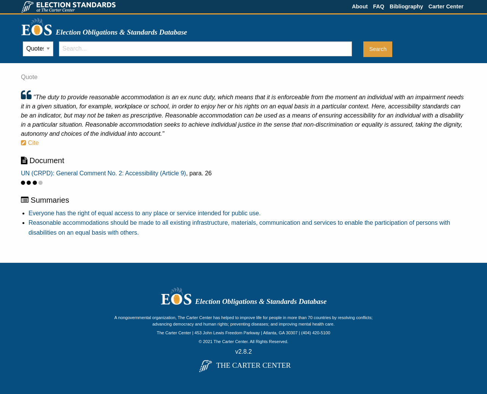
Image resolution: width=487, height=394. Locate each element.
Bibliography (406, 6)
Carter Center (445, 6)
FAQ (378, 6)
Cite (30, 143)
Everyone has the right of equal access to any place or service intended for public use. (145, 213)
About (360, 6)
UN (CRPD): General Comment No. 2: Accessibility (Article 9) (103, 173)
